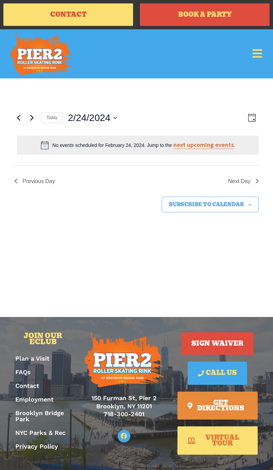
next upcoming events (203, 145)
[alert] (138, 145)
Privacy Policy (36, 446)
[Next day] (32, 118)
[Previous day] (18, 118)
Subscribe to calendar (206, 204)
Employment (34, 399)
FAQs (23, 372)
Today (51, 118)
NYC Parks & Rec (40, 432)
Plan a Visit (32, 358)
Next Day (243, 181)
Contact (27, 385)
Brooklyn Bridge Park (39, 416)
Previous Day (34, 181)
